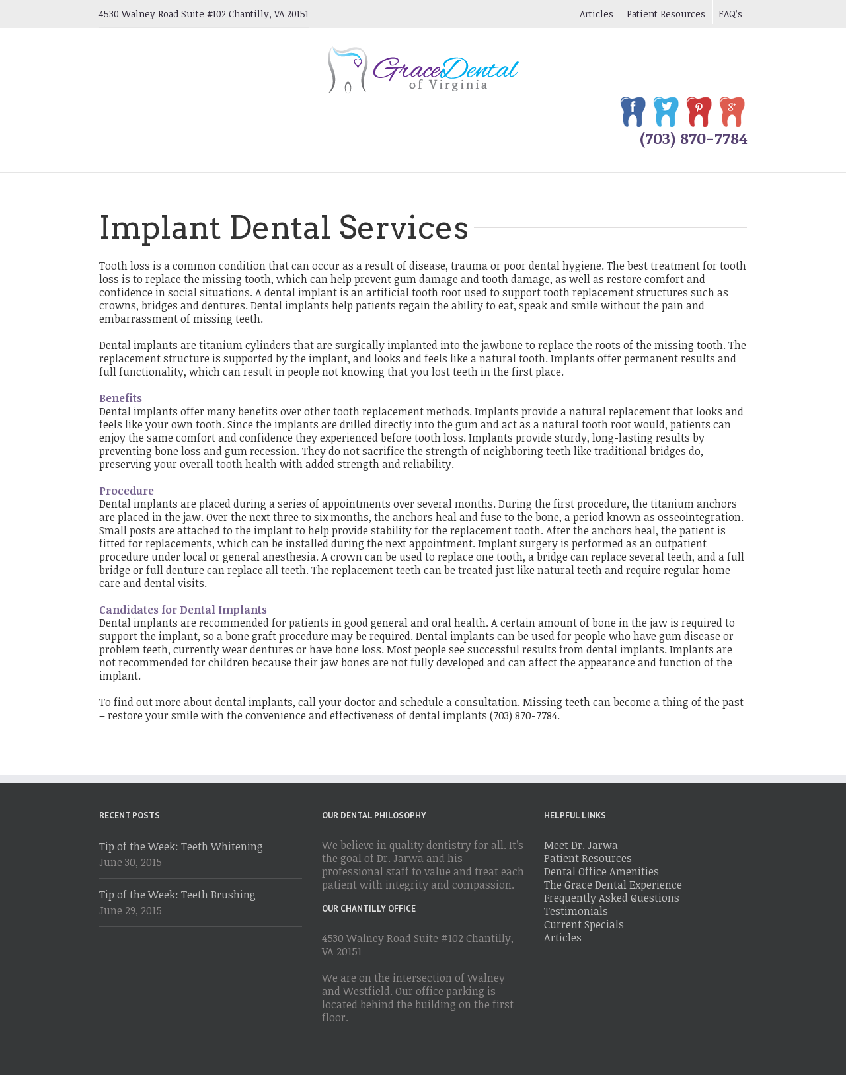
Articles (596, 13)
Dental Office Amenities (601, 871)
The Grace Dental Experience (613, 884)
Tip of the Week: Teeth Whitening (181, 846)
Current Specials (584, 924)
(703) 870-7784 (693, 138)
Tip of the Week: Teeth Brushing (177, 894)
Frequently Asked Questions (611, 898)
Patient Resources (666, 13)
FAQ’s (730, 13)
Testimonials (576, 911)
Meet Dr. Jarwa (581, 845)
